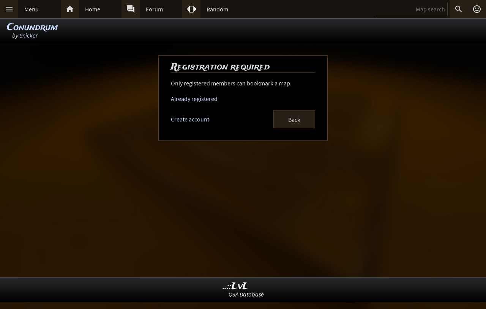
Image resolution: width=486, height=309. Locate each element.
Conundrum (32, 27)
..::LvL (236, 286)
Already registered (194, 98)
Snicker (28, 35)
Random (217, 9)
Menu (31, 9)
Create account (190, 119)
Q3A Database (246, 294)
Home (92, 9)
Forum (154, 9)
